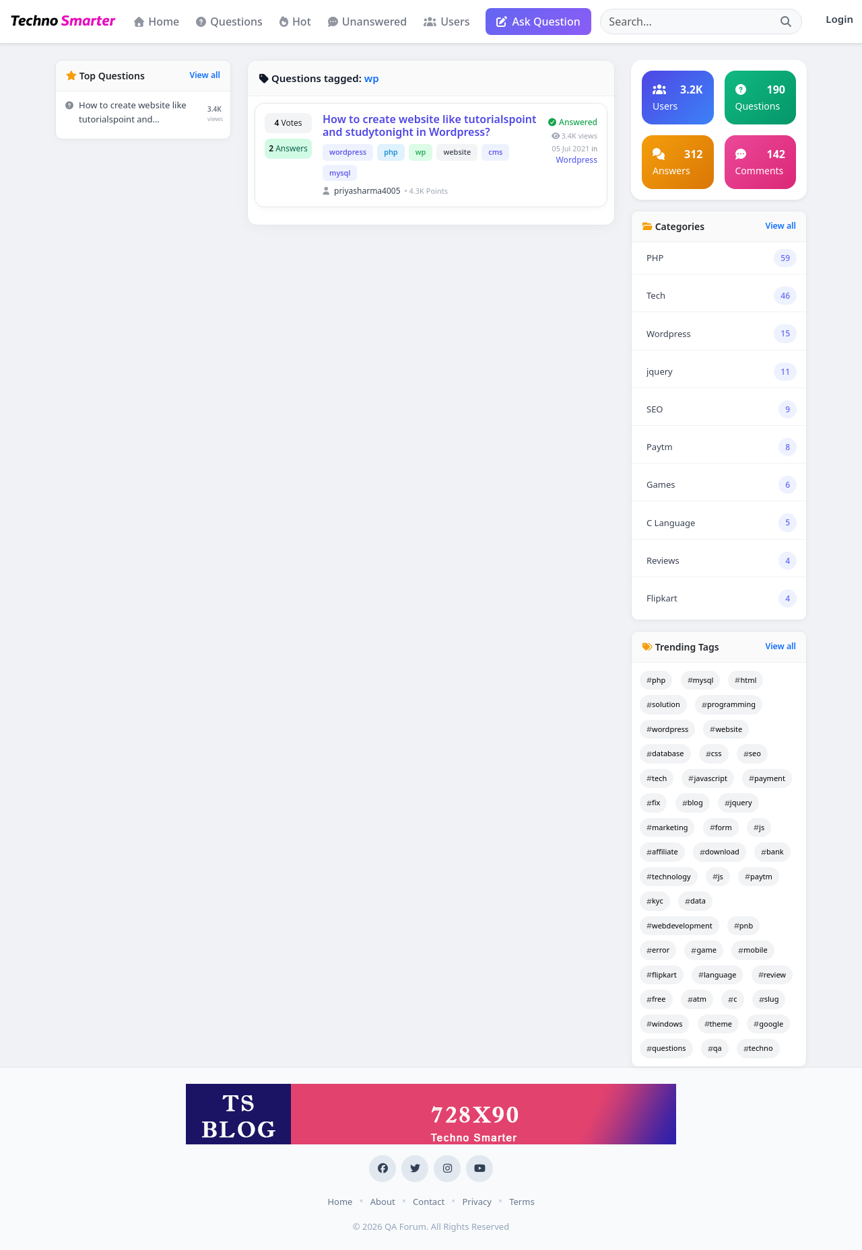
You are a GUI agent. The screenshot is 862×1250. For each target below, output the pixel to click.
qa (715, 1048)
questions (666, 1048)
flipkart (661, 974)
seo (752, 753)
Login (839, 19)
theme (718, 1024)
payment (767, 778)
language (717, 974)
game (703, 950)
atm (697, 999)
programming (729, 704)
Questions (229, 21)
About (382, 1202)
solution (663, 704)
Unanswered (367, 21)
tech (656, 778)
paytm (758, 876)
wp (421, 152)
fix (653, 802)
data (695, 900)
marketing (667, 827)
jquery (738, 802)
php (391, 152)
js (759, 827)
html (745, 680)
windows (664, 1024)
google (768, 1024)
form (721, 827)
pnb (743, 925)
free (656, 999)
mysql (339, 173)
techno (758, 1048)
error (657, 950)
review (772, 974)
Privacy (476, 1202)
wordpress (347, 152)
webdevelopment (679, 925)
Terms (521, 1202)
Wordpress (577, 160)
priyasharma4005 (367, 190)
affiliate (662, 851)
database (665, 753)
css (714, 753)
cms (495, 152)
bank (772, 851)
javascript (707, 778)
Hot (295, 21)
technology (668, 876)
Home (156, 21)
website (457, 152)
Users (446, 21)
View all (204, 75)
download (719, 851)
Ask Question (538, 21)
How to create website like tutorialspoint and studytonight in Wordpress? (430, 125)
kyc (654, 900)
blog (692, 802)
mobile (753, 950)
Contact (428, 1202)
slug (769, 999)
